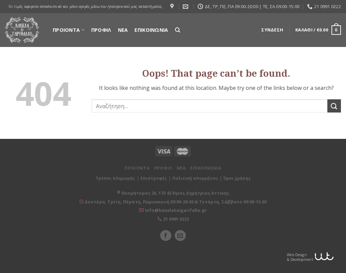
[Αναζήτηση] (177, 30)
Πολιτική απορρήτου (195, 178)
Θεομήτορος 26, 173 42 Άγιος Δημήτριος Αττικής (175, 193)
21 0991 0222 (176, 219)
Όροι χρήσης (237, 178)
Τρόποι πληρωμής (115, 178)
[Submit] (334, 106)
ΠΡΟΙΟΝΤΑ (68, 30)
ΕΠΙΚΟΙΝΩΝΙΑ (151, 30)
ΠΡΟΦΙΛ (101, 30)
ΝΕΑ (123, 30)
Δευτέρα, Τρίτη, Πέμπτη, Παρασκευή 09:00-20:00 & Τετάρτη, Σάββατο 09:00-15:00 (175, 202)
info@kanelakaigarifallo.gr (176, 210)
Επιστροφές (154, 178)
